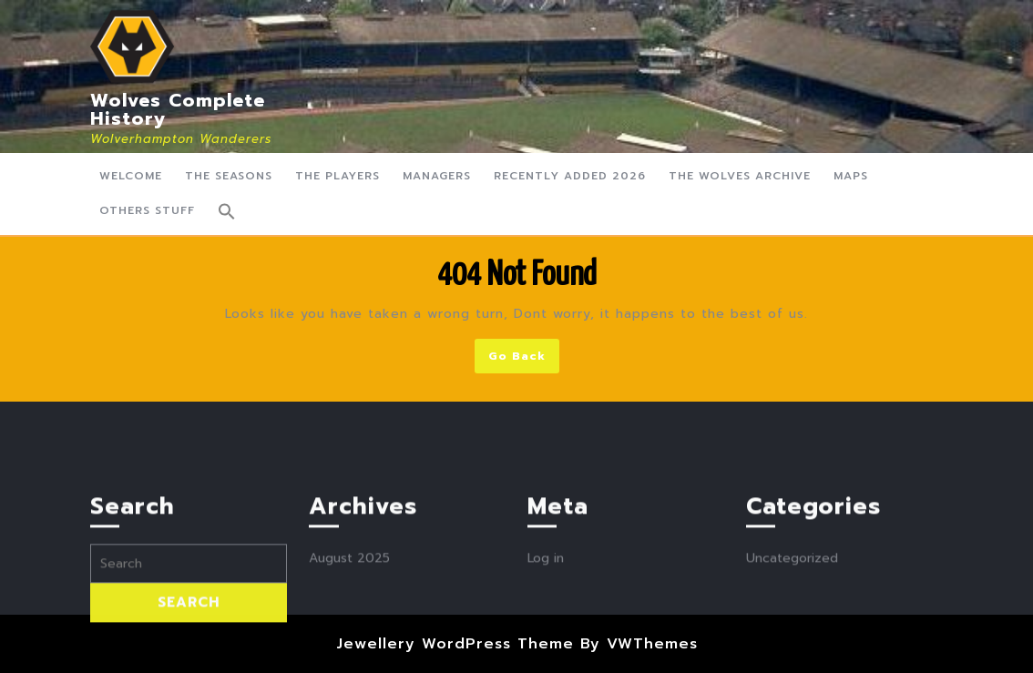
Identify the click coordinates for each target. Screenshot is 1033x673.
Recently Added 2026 (570, 176)
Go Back (523, 359)
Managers (437, 176)
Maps (851, 176)
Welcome (130, 176)
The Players (337, 176)
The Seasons (228, 176)
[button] (227, 211)
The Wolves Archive (740, 176)
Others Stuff (147, 210)
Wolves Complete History (177, 109)
